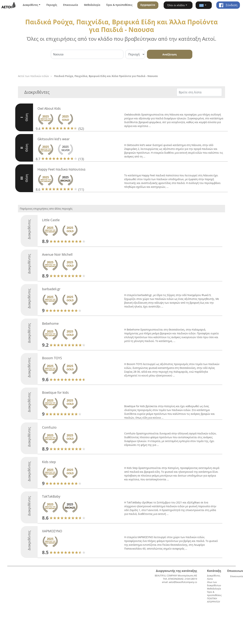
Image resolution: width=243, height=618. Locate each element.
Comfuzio (49, 427)
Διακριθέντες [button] (30, 5)
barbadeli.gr (51, 289)
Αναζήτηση (169, 54)
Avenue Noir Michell (57, 254)
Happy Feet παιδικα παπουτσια (61, 169)
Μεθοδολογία (92, 5)
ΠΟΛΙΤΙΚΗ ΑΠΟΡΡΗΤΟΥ (213, 600)
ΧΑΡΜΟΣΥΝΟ (52, 531)
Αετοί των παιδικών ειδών (33, 76)
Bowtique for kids (55, 392)
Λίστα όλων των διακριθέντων (214, 582)
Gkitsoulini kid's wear (54, 139)
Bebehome (50, 323)
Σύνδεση (228, 5)
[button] (204, 5)
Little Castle (51, 220)
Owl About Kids (49, 108)
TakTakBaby (51, 496)
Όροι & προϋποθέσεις (119, 5)
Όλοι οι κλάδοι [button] (176, 5)
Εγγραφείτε (147, 5)
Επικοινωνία (70, 5)
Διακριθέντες (213, 575)
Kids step (49, 462)
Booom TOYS (52, 358)
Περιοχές (51, 5)
